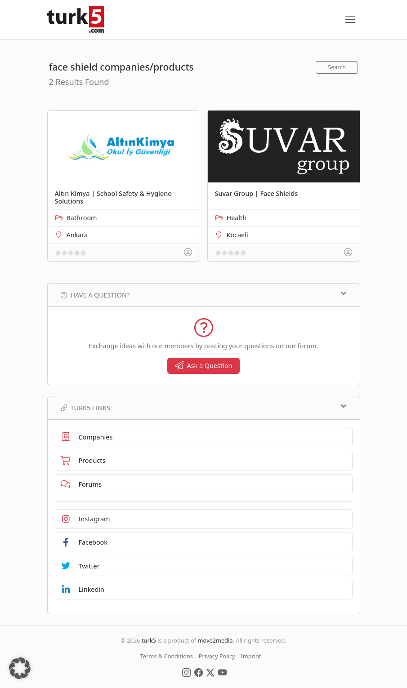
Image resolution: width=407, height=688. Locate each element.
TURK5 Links (204, 407)
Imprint (251, 656)
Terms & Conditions (166, 656)
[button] (20, 668)
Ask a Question (204, 365)
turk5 (149, 640)
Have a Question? (204, 294)
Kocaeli (237, 235)
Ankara (77, 235)
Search (337, 67)
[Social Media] (186, 672)
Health (237, 217)
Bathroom (82, 217)
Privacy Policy (217, 656)
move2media (215, 640)
